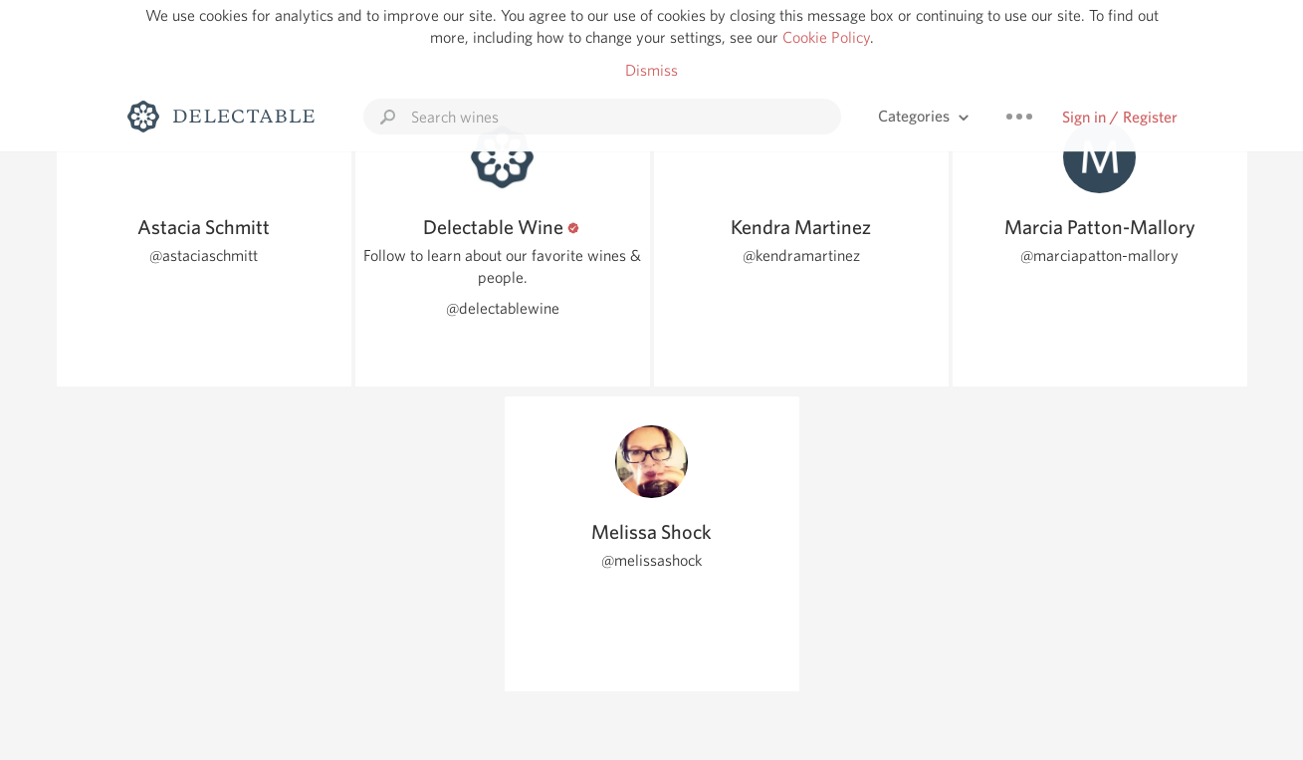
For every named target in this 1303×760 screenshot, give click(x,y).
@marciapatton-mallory (1099, 255)
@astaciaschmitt (203, 255)
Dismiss (651, 70)
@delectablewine (502, 308)
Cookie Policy (826, 37)
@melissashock (651, 560)
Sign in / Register (1120, 117)
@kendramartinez (801, 255)
